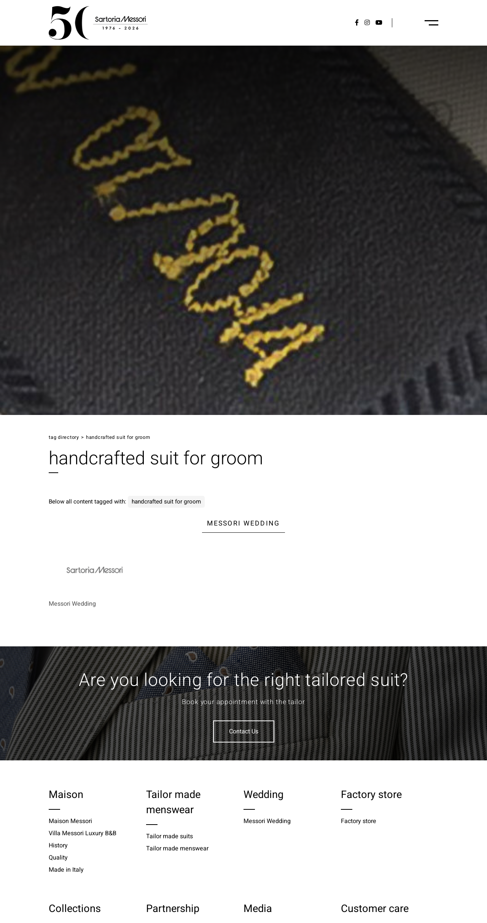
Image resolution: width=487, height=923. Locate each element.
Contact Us (243, 731)
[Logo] (98, 23)
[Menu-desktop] (431, 22)
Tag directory (64, 437)
